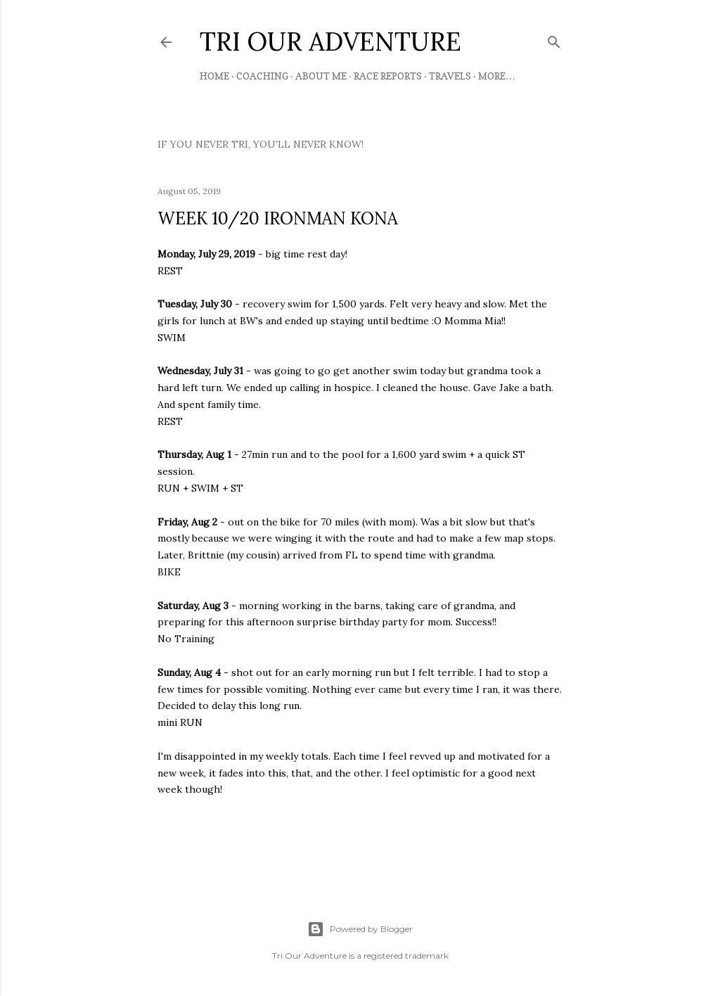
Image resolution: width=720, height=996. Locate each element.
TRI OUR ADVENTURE (330, 41)
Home (214, 76)
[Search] (554, 39)
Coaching (262, 76)
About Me (321, 76)
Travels (450, 76)
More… (496, 76)
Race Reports (388, 76)
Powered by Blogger (360, 929)
